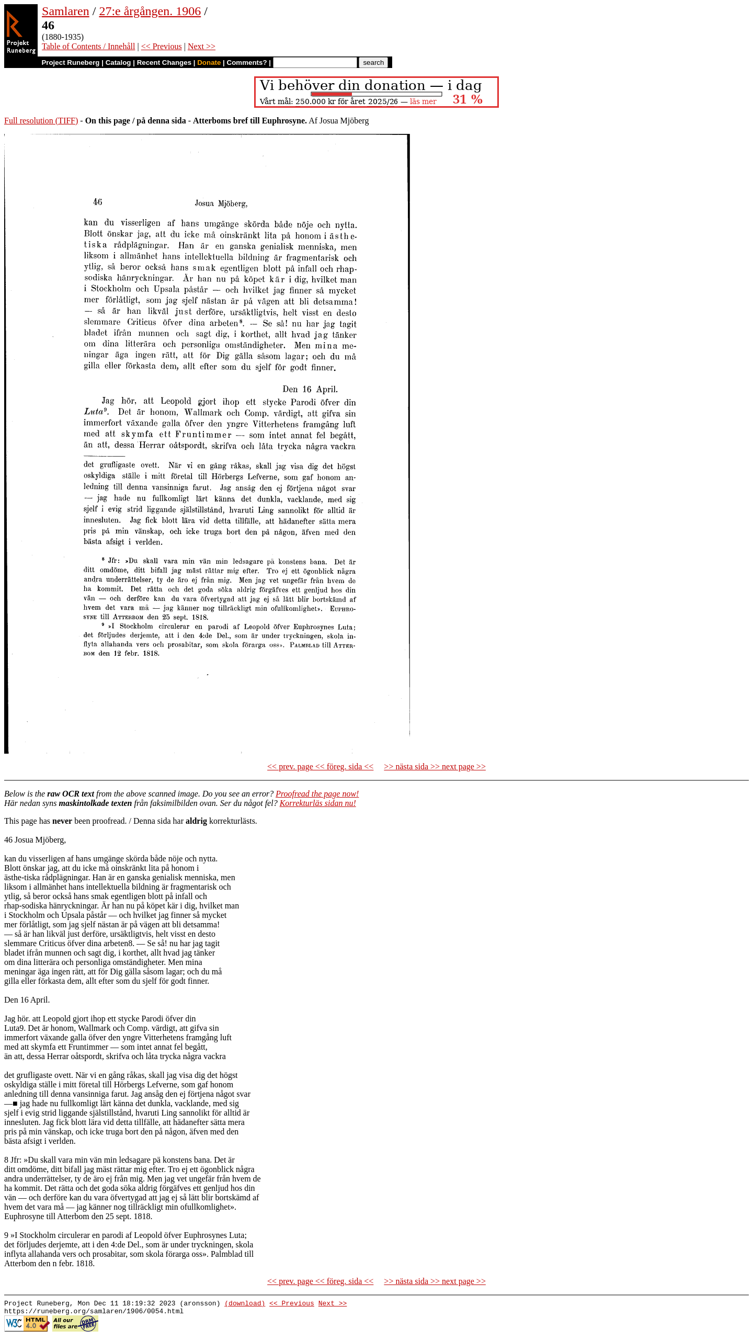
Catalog (118, 62)
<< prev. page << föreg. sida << (320, 766)
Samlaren (65, 11)
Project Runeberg (70, 62)
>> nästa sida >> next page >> (435, 766)
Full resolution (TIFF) (41, 120)
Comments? (247, 62)
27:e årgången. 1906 (150, 11)
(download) (244, 1304)
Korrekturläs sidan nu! (318, 803)
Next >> (201, 46)
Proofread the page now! (317, 793)
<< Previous (161, 46)
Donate (209, 62)
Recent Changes (164, 62)
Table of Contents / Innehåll (88, 46)
